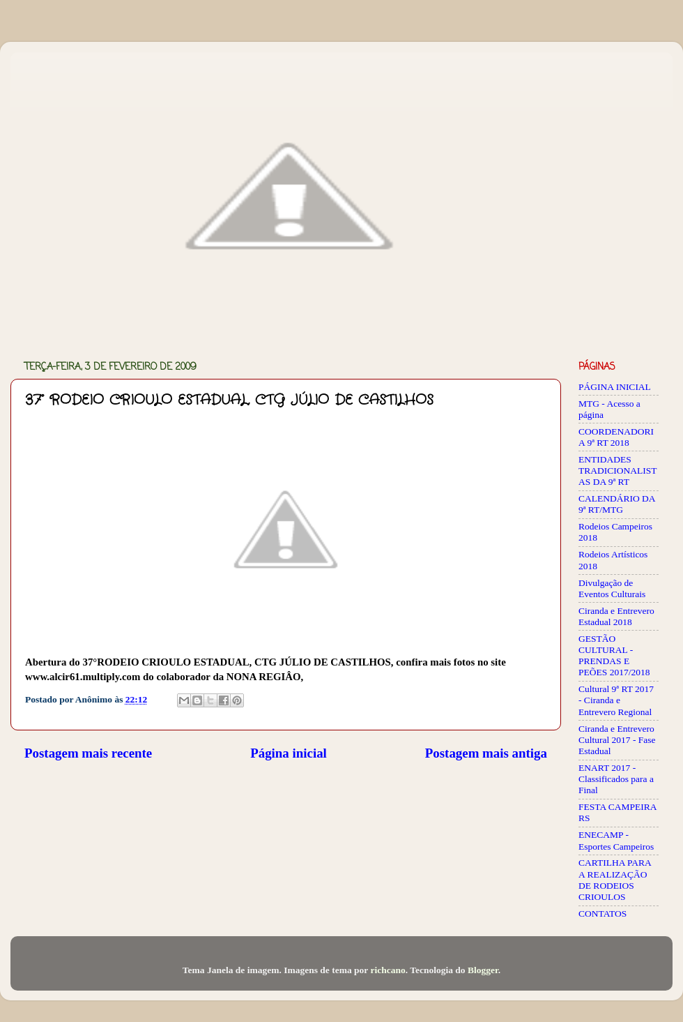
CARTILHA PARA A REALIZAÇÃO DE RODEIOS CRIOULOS (614, 879)
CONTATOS (602, 913)
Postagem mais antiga (486, 753)
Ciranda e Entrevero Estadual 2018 (616, 616)
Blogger (483, 970)
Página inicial (288, 753)
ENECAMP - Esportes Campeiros (616, 840)
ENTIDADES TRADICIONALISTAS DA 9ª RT (617, 470)
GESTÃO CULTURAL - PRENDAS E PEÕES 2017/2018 (614, 655)
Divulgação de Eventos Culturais (611, 588)
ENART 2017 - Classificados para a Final (616, 778)
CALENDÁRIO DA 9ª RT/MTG (616, 504)
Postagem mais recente (88, 753)
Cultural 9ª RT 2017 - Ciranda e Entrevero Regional (616, 700)
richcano (387, 970)
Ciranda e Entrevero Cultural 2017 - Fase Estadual (617, 739)
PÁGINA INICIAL (614, 387)
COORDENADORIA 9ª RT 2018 (616, 437)
